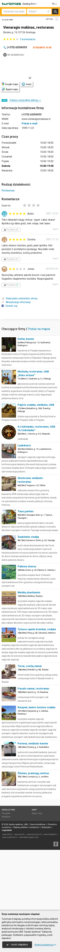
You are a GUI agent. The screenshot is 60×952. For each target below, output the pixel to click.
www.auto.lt (19, 834)
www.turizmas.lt (34, 834)
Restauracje (8, 190)
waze (26, 84)
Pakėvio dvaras (27, 566)
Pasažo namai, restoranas (33, 688)
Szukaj (55, 11)
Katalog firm (30, 4)
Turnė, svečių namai (30, 666)
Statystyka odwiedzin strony (20, 298)
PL (54, 4)
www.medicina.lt (9, 837)
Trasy (39, 813)
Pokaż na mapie (39, 329)
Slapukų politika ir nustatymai (26, 827)
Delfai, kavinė (26, 338)
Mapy (34, 810)
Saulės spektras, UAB (18, 824)
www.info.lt (7, 834)
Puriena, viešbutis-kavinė (33, 743)
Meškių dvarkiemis (29, 592)
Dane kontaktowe (37, 824)
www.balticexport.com (29, 837)
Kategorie (6, 817)
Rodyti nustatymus (45, 944)
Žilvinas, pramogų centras (33, 773)
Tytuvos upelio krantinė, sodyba (37, 629)
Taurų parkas (26, 511)
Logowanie (7, 830)
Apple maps (10, 89)
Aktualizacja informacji (16, 302)
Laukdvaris (24, 445)
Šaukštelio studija (28, 536)
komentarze (27, 39)
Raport (55, 229)
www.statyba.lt (50, 834)
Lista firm (7, 20)
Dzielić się (9, 305)
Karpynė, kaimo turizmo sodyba (36, 707)
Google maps (10, 84)
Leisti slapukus (17, 944)
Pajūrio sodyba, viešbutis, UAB (36, 404)
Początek (6, 813)
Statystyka (46, 827)
